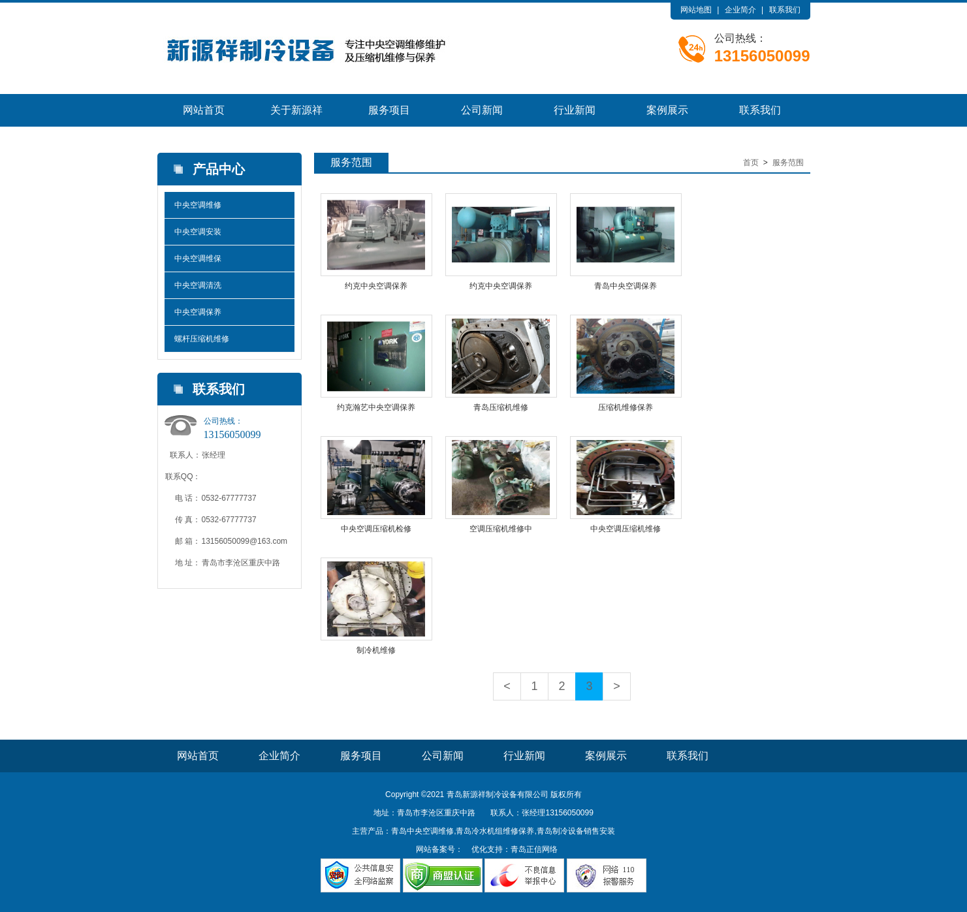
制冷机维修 (376, 650)
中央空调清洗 (197, 285)
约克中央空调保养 (376, 286)
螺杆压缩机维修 (201, 338)
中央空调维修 (197, 205)
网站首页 (204, 110)
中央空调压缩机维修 (625, 528)
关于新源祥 (296, 110)
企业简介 (740, 9)
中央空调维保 (197, 258)
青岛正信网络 (534, 849)
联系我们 (785, 9)
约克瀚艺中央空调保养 (376, 407)
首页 (751, 162)
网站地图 (696, 9)
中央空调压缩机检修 (376, 528)
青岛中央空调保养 (625, 286)
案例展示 (667, 110)
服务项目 (389, 110)
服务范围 (788, 162)
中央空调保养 (197, 312)
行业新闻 (574, 110)
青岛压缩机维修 (500, 407)
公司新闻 (482, 110)
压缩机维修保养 (625, 407)
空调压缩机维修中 (500, 528)
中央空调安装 (197, 231)
